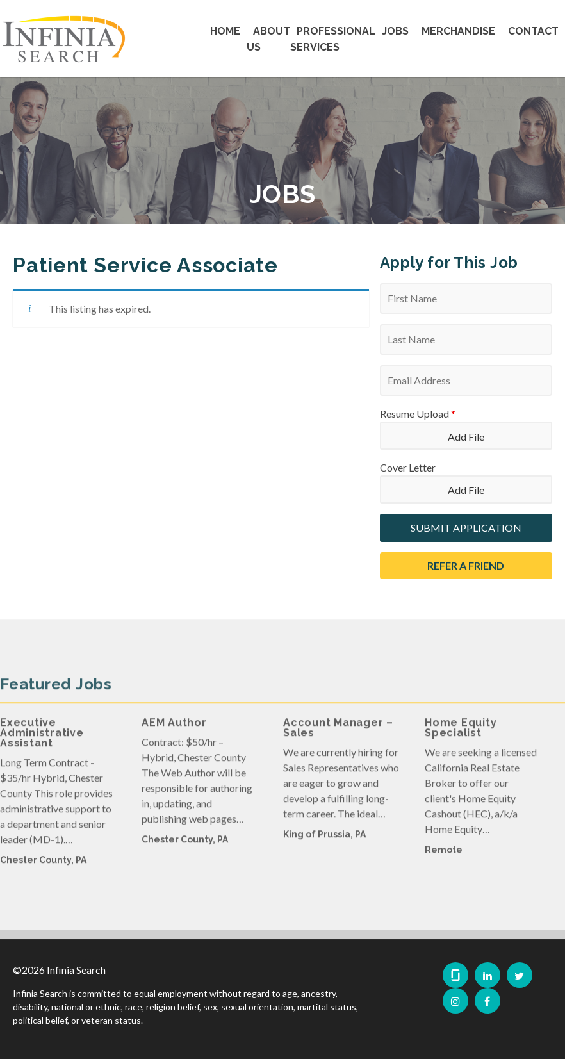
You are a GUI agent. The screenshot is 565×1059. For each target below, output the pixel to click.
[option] (58, 815)
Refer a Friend (465, 565)
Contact (533, 31)
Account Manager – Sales (338, 745)
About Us (268, 39)
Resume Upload (417, 413)
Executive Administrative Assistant (42, 750)
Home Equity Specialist (460, 745)
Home (225, 31)
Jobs (395, 31)
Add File (466, 437)
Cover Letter (408, 467)
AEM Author (174, 740)
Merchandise (458, 31)
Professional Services (332, 39)
